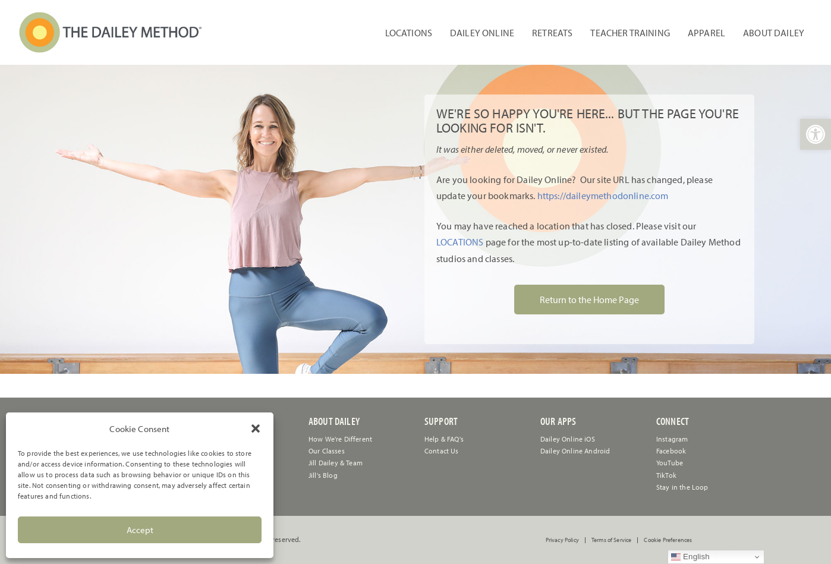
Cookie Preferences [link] (668, 540)
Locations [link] (408, 33)
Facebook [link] (671, 450)
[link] (815, 134)
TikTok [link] (666, 475)
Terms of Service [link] (611, 540)
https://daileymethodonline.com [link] (603, 195)
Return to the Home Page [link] (589, 299)
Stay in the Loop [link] (682, 487)
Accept (140, 529)
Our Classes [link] (327, 450)
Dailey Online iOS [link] (567, 438)
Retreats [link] (552, 33)
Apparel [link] (706, 33)
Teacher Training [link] (630, 33)
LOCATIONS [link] (459, 242)
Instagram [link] (672, 438)
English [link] (690, 557)
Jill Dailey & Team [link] (336, 462)
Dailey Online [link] (482, 33)
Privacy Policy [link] (562, 540)
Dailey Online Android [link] (575, 450)
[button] (256, 428)
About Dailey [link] (773, 33)
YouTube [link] (669, 462)
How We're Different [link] (340, 438)
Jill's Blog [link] (323, 475)
